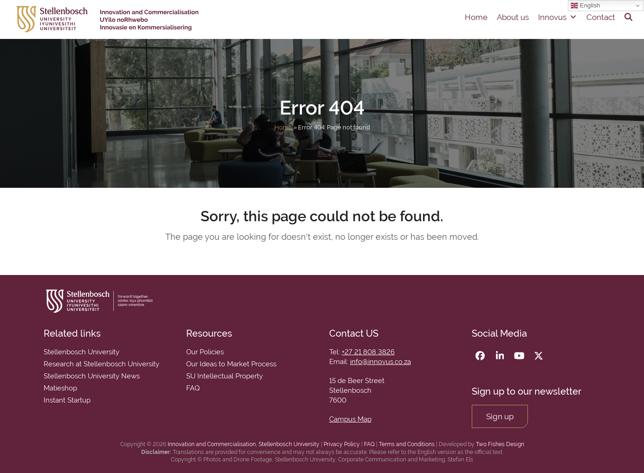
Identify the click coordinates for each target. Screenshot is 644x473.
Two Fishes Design (500, 444)
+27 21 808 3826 (368, 352)
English (585, 5)
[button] (628, 17)
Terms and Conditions (407, 444)
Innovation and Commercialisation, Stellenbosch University (243, 444)
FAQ (369, 444)
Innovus (557, 17)
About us (513, 17)
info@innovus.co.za (380, 362)
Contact (600, 17)
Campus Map (350, 419)
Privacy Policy (342, 444)
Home (476, 17)
